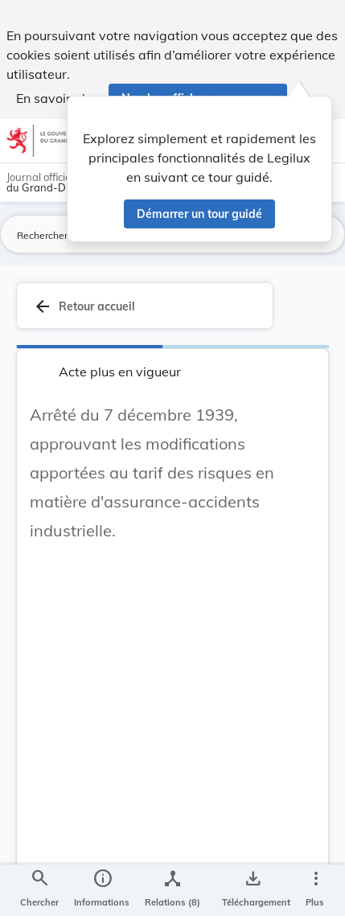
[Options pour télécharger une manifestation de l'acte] (253, 890)
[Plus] (315, 890)
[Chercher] (39, 890)
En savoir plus (57, 98)
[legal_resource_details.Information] (101, 890)
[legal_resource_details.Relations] (172, 890)
